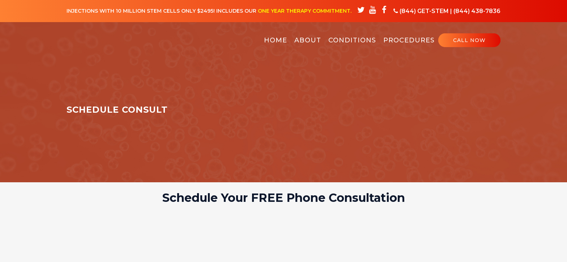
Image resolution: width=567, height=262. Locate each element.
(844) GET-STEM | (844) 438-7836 (446, 11)
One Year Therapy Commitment (304, 11)
